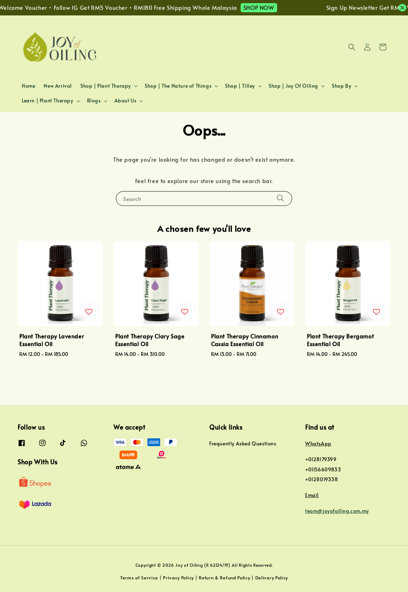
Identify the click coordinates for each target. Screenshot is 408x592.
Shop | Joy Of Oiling (293, 86)
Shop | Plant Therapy (105, 86)
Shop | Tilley (240, 86)
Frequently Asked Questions (242, 443)
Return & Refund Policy (224, 577)
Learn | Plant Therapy (47, 100)
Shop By (341, 86)
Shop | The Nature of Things (178, 86)
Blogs (94, 100)
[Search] (280, 198)
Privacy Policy (178, 577)
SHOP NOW (266, 7)
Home (28, 85)
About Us (125, 100)
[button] (352, 47)
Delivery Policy (271, 577)
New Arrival (58, 85)
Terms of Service (139, 577)
